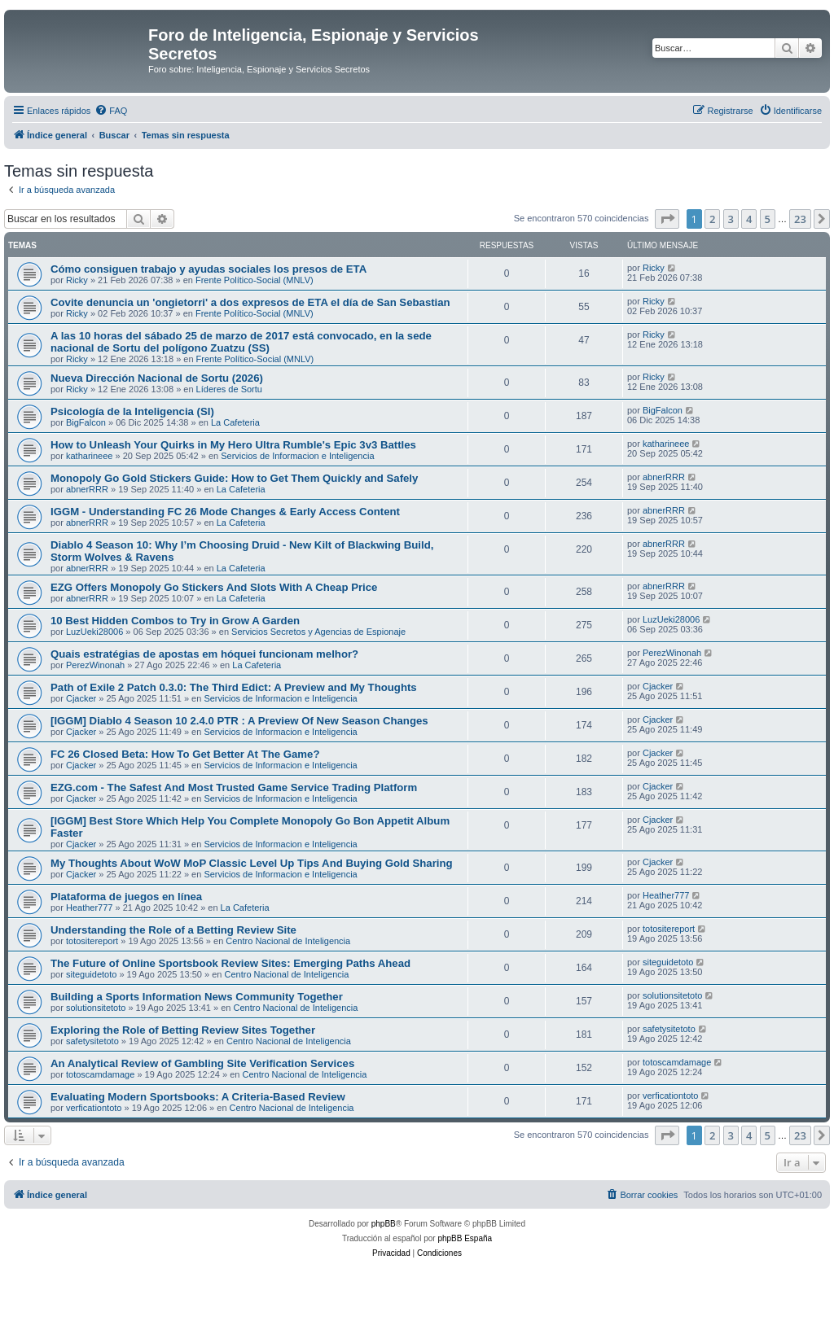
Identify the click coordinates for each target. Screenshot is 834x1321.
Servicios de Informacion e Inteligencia (297, 456)
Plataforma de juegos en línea (126, 896)
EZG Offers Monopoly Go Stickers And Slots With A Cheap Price (213, 587)
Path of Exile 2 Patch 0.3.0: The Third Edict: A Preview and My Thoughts (233, 687)
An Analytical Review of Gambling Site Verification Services (202, 1063)
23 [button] (800, 219)
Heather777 (89, 907)
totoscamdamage (100, 1074)
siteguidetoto (91, 974)
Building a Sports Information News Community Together (196, 997)
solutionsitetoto (95, 1008)
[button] (667, 219)
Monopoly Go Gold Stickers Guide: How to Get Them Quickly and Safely (234, 478)
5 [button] (767, 219)
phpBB (383, 1223)
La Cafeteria (235, 422)
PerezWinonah (95, 665)
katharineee (89, 456)
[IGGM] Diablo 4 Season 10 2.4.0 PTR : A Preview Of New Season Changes (239, 721)
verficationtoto (93, 1108)
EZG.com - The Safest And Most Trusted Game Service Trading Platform (233, 787)
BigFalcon (86, 422)
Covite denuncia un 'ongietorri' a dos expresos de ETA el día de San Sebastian (250, 302)
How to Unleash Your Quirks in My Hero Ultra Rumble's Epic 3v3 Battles (233, 445)
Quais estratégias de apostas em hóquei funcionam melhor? (204, 654)
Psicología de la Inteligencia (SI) (132, 411)
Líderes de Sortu (229, 389)
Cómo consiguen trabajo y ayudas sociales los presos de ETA (208, 269)
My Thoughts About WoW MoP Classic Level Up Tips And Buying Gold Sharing (251, 863)
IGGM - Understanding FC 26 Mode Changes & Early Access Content (225, 511)
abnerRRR (87, 489)
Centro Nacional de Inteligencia (288, 941)
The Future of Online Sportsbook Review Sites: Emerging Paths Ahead (230, 963)
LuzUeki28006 (94, 631)
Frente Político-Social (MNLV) (254, 280)
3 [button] (731, 219)
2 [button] (712, 219)
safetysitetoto (92, 1041)
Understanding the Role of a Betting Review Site (173, 930)
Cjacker (81, 698)
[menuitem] (110, 110)
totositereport (92, 941)
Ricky (77, 280)
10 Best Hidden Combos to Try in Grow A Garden (175, 621)
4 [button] (749, 219)
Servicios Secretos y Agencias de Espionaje (318, 631)
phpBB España (464, 1238)
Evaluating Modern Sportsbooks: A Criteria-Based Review (197, 1097)
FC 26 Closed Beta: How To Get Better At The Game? (184, 754)
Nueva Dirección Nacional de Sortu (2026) (156, 378)
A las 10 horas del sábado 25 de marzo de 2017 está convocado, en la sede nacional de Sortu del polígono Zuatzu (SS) (241, 342)
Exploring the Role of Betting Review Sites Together (182, 1030)
